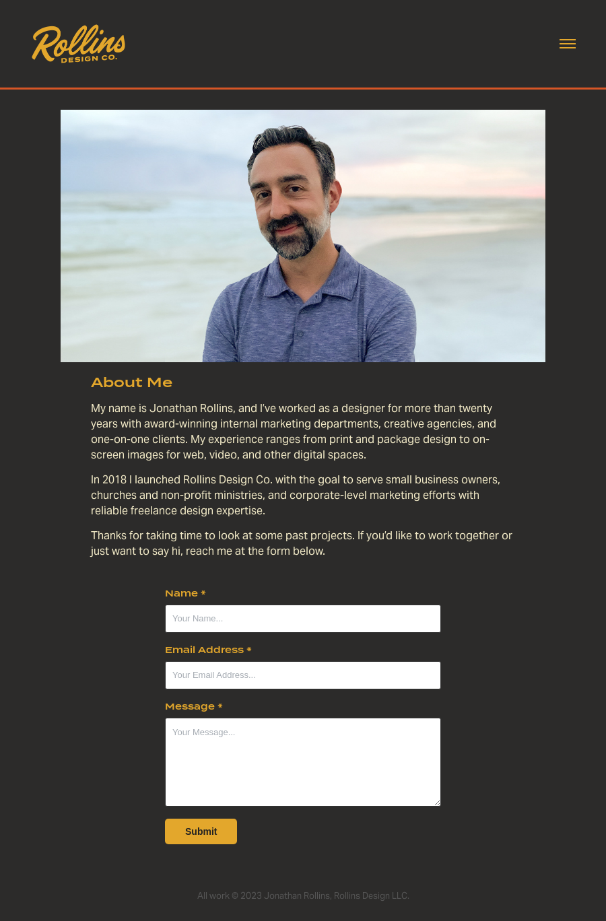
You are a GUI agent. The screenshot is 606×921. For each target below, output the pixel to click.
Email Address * (208, 650)
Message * (194, 707)
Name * (185, 593)
